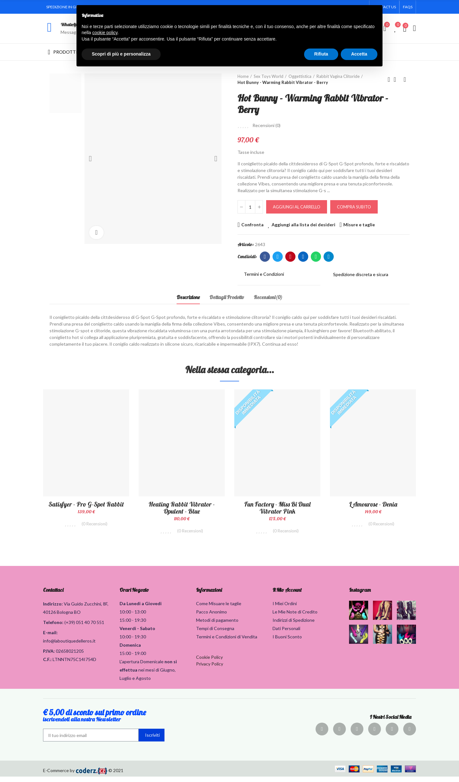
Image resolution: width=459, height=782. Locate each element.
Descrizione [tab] (188, 297)
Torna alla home (397, 79)
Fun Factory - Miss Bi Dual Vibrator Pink (277, 507)
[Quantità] (250, 207)
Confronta (252, 224)
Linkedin (303, 257)
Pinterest (290, 257)
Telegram (329, 257)
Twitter (278, 257)
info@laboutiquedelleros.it (69, 646)
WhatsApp (70, 24)
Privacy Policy (209, 669)
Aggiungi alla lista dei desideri (303, 224)
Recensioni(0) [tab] (268, 297)
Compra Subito (354, 206)
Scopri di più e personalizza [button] (121, 53)
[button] (407, 7)
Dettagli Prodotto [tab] (226, 297)
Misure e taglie (359, 224)
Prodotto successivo (405, 79)
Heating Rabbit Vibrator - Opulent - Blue (182, 507)
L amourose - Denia (373, 504)
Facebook (265, 257)
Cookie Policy (209, 662)
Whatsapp (316, 257)
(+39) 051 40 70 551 (84, 627)
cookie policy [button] (104, 32)
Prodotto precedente (389, 79)
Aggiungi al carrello (296, 206)
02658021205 (70, 656)
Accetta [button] (359, 53)
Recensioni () (266, 125)
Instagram (360, 595)
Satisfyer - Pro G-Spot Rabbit (86, 504)
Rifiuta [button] (321, 53)
